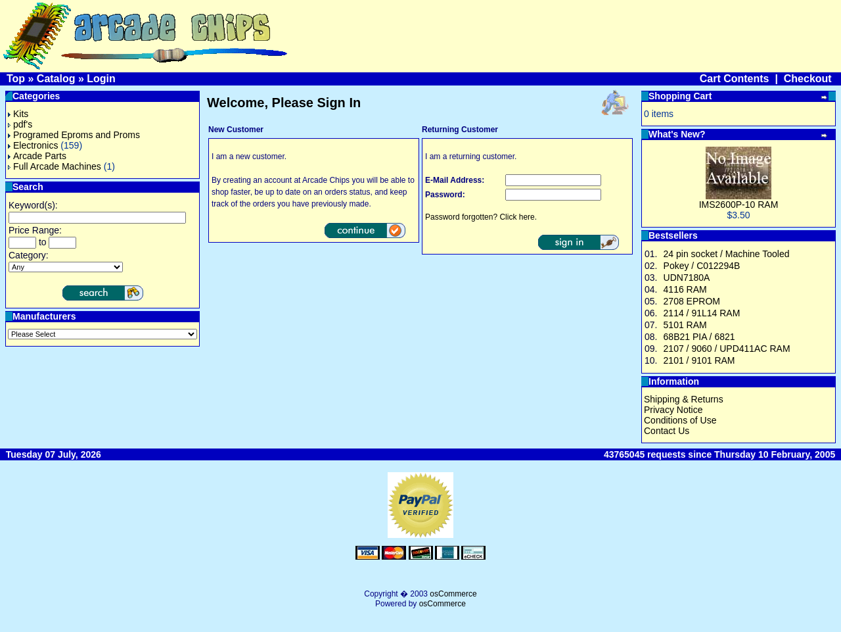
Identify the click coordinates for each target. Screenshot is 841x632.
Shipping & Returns (683, 399)
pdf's (20, 124)
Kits (18, 114)
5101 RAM (685, 325)
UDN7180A (687, 277)
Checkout (808, 78)
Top (16, 78)
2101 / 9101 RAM (699, 360)
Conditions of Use (680, 420)
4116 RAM (685, 289)
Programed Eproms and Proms (74, 135)
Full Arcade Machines (54, 166)
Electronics (33, 145)
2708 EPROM (692, 301)
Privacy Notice (673, 409)
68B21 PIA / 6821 (699, 336)
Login (101, 78)
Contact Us (666, 430)
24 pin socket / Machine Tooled (727, 254)
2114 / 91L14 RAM (702, 313)
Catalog (56, 78)
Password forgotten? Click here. (481, 217)
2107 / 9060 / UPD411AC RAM (727, 348)
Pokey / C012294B (702, 265)
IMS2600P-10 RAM (739, 204)
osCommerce (453, 593)
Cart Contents (734, 78)
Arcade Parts (37, 156)
